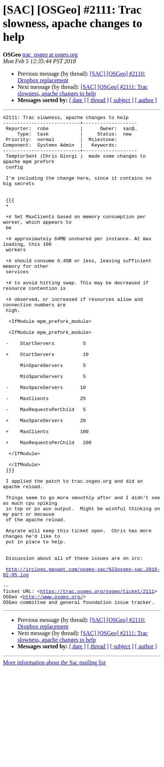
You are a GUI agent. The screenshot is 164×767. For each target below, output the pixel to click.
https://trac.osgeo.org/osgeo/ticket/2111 (97, 687)
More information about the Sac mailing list (54, 760)
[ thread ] (98, 100)
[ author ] (146, 100)
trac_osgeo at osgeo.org (50, 54)
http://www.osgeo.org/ (53, 693)
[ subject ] (122, 100)
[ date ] (77, 100)
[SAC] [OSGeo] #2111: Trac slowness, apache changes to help (83, 90)
